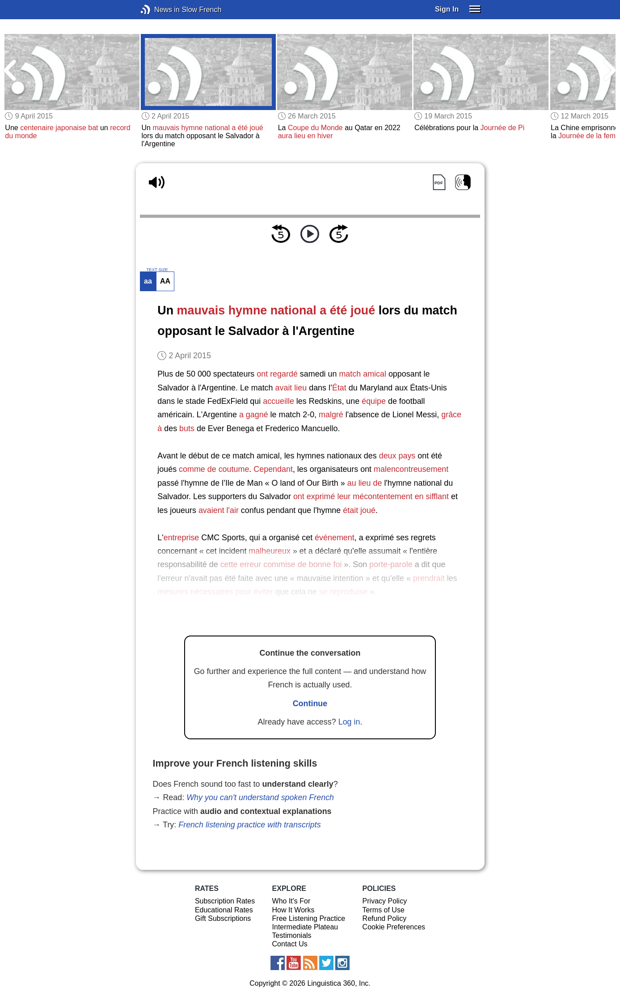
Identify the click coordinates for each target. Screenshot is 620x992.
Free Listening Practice (309, 918)
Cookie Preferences (394, 927)
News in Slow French (159, 9)
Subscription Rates (225, 901)
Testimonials (292, 935)
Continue (310, 703)
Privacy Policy (385, 901)
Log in (349, 721)
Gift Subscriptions (223, 918)
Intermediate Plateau (305, 927)
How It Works (293, 910)
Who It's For (291, 901)
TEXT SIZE (157, 269)
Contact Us (290, 944)
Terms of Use (384, 910)
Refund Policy (385, 918)
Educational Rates (224, 910)
